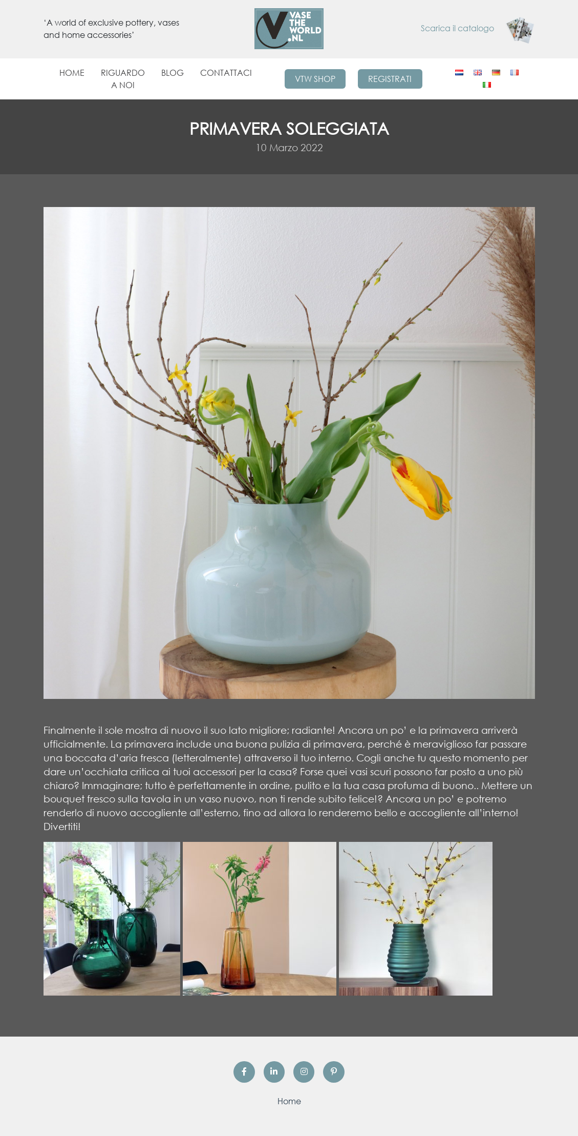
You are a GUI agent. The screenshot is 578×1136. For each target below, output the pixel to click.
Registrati (390, 79)
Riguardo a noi (123, 79)
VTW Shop (315, 79)
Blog (172, 73)
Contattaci (226, 73)
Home (71, 73)
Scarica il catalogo (478, 28)
